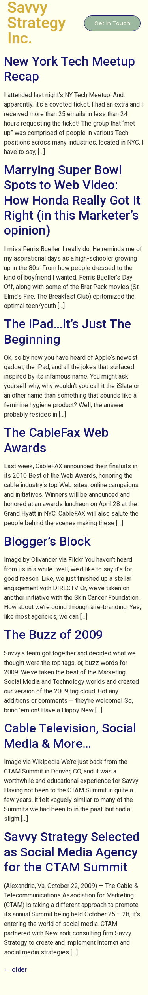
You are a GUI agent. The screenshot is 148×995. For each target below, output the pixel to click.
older (15, 969)
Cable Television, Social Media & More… (70, 736)
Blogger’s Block (47, 541)
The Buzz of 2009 (53, 634)
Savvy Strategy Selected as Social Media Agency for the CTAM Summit (72, 852)
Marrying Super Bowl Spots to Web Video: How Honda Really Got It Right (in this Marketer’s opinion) (72, 200)
